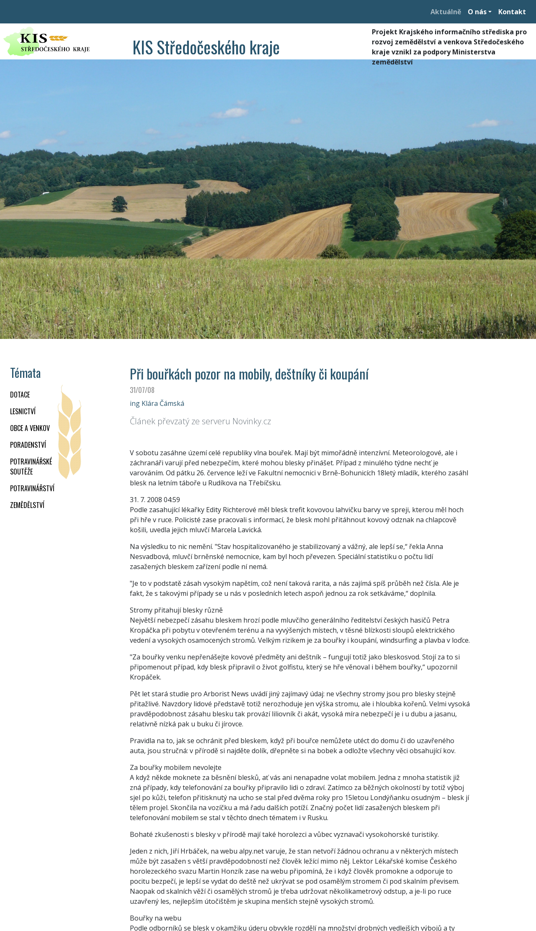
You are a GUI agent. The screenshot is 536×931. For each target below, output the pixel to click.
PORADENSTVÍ (28, 445)
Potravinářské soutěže (31, 467)
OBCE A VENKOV (30, 428)
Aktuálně (445, 11)
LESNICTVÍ (23, 411)
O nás (477, 11)
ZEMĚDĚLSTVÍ (27, 505)
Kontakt (512, 11)
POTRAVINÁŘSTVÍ (32, 488)
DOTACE (20, 395)
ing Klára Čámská (157, 403)
